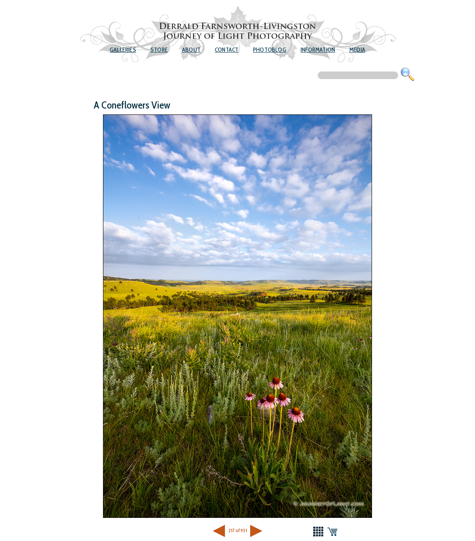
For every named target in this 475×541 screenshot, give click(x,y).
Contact (226, 49)
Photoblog (269, 49)
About (191, 49)
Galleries (123, 49)
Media (357, 49)
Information (318, 49)
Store (159, 49)
